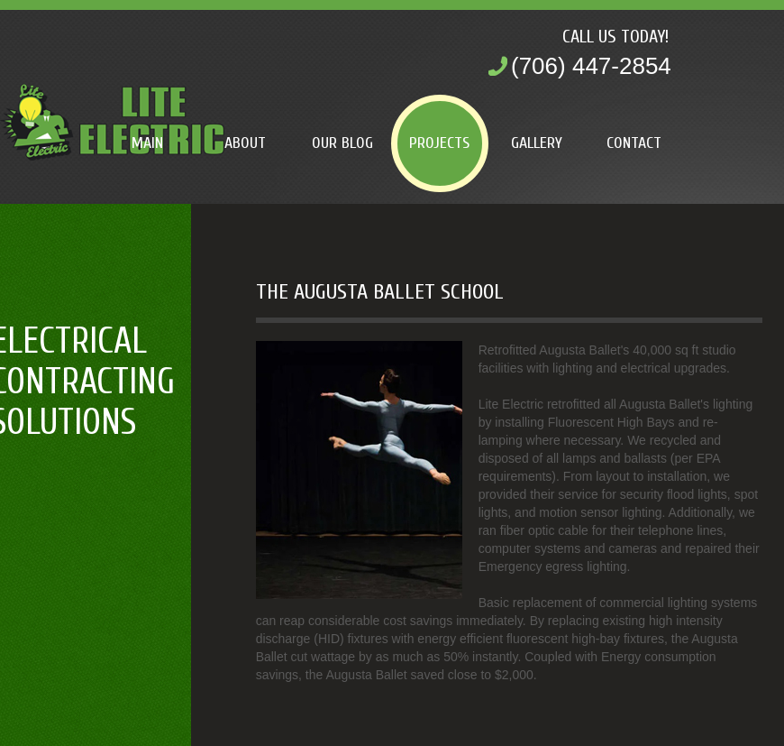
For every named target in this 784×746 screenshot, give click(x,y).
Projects (439, 143)
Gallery (536, 143)
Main (147, 143)
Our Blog (342, 143)
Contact (633, 143)
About (245, 143)
